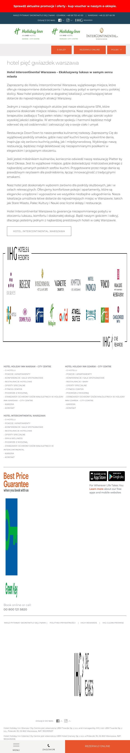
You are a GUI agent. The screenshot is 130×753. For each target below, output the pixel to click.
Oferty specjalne (15, 385)
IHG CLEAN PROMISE (113, 623)
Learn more (97, 488)
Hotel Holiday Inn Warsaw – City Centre (27, 366)
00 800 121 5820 (15, 609)
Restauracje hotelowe (18, 381)
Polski (116, 49)
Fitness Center (13, 389)
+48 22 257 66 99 (106, 15)
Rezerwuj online (90, 49)
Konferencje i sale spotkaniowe (24, 378)
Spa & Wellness (14, 438)
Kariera (9, 404)
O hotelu (10, 370)
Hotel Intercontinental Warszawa (39, 231)
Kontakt (9, 408)
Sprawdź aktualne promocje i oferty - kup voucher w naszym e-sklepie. (65, 6)
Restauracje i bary (77, 381)
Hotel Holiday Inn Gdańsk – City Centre (88, 366)
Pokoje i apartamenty (17, 374)
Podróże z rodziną (16, 393)
